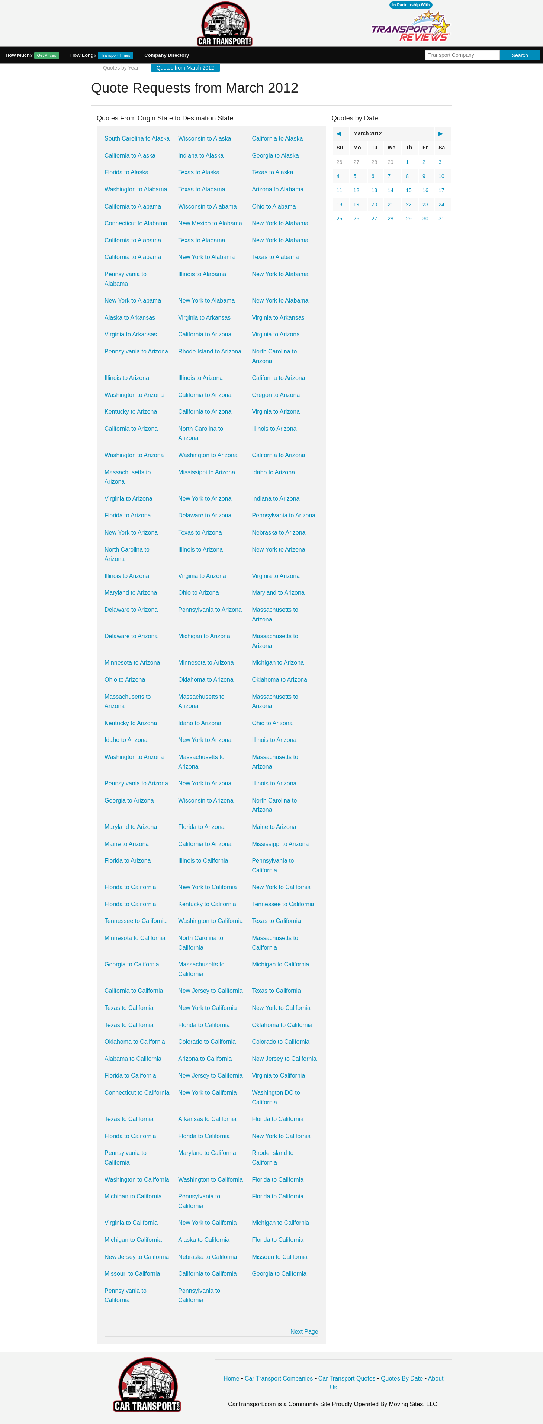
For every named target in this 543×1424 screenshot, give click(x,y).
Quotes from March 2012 (185, 68)
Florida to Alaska (126, 172)
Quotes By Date (402, 1378)
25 (340, 219)
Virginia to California (278, 1075)
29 (390, 162)
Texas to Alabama (201, 189)
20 (374, 204)
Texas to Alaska (198, 172)
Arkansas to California (207, 1119)
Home (232, 1378)
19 (356, 204)
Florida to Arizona (128, 515)
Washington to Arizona (134, 395)
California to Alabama (133, 206)
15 (409, 190)
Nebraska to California (207, 1257)
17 (441, 190)
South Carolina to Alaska (137, 138)
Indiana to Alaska (201, 155)
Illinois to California (203, 861)
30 (425, 219)
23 (425, 204)
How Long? (101, 55)
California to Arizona (204, 334)
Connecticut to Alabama (136, 223)
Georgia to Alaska (275, 155)
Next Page (304, 1331)
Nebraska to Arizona (278, 532)
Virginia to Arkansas (204, 317)
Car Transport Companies (279, 1378)
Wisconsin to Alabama (207, 206)
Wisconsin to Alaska (204, 138)
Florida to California (130, 887)
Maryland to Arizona (131, 593)
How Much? (32, 55)
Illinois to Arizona (127, 378)
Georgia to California (132, 964)
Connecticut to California (137, 1092)
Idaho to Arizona (273, 472)
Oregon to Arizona (276, 395)
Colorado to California (207, 1042)
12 (356, 190)
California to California (134, 991)
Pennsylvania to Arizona (136, 351)
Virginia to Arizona (276, 334)
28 (374, 162)
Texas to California (276, 921)
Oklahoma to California (282, 1025)
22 (409, 204)
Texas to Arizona (200, 532)
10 (441, 176)
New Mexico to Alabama (210, 223)
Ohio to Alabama (274, 206)
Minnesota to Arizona (132, 662)
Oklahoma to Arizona (206, 680)
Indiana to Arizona (275, 498)
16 (425, 190)
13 (374, 190)
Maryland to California (207, 1153)
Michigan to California (280, 964)
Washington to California (210, 921)
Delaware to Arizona (204, 515)
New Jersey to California (210, 991)
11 (340, 190)
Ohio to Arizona (198, 593)
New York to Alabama (280, 223)
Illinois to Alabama (202, 274)
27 (356, 162)
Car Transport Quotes (347, 1378)
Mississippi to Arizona (206, 472)
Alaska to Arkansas (130, 317)
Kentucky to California (207, 904)
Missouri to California (279, 1257)
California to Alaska (277, 138)
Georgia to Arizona (129, 800)
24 (441, 204)
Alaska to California (203, 1240)
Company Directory (166, 55)
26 (340, 162)
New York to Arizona (204, 498)
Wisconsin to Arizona (206, 800)
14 (390, 190)
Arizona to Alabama (277, 189)
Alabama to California (133, 1059)
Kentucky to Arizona (131, 412)
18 (340, 204)
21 (390, 204)
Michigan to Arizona (204, 636)
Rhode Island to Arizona (209, 351)
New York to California (207, 887)
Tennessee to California (283, 904)
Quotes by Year (121, 68)
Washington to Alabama (136, 189)
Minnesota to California (135, 938)
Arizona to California (205, 1059)
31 (441, 219)
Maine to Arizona (274, 827)
